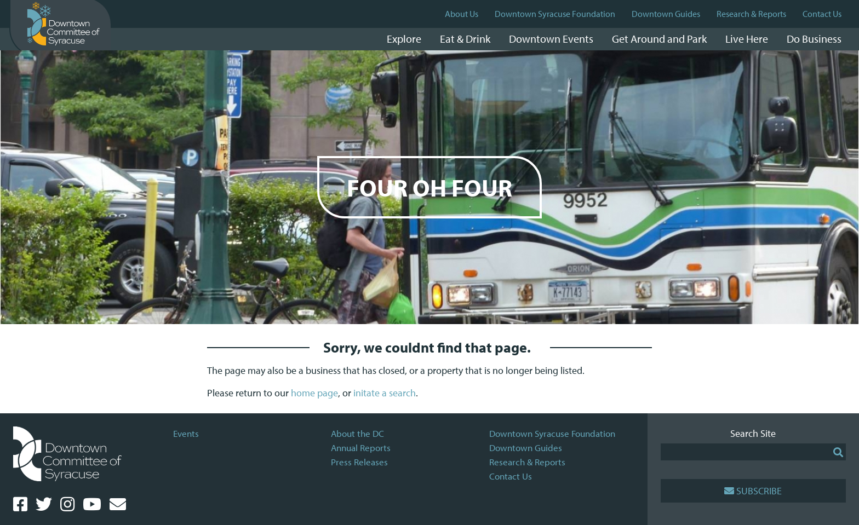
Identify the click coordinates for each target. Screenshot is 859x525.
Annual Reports (361, 447)
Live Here (746, 38)
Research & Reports (751, 13)
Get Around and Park (659, 38)
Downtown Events (551, 38)
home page (314, 392)
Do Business (814, 38)
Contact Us (822, 13)
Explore (404, 38)
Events (186, 433)
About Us (461, 13)
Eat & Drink (465, 38)
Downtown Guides (666, 13)
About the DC (357, 433)
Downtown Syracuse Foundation (555, 13)
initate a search (384, 392)
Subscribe (753, 490)
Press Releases (359, 462)
